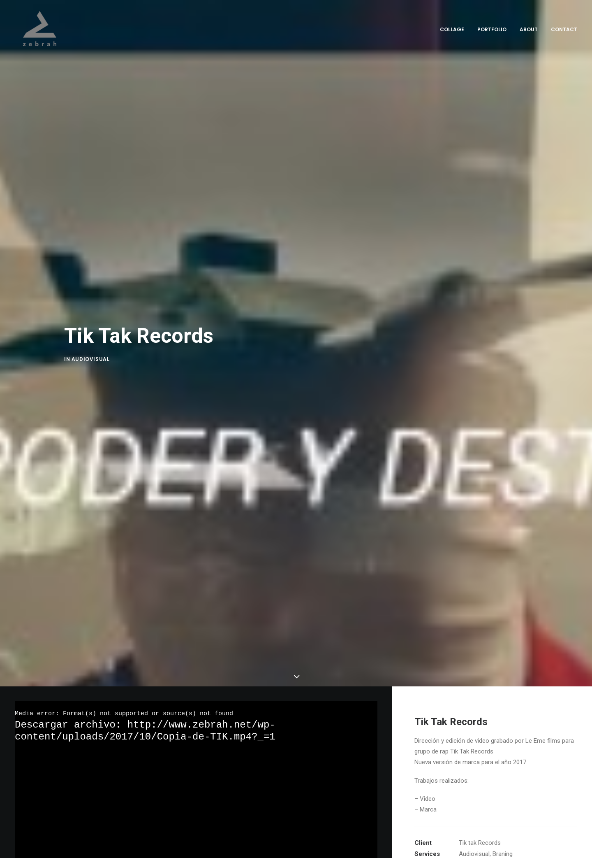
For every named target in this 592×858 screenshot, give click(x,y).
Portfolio (491, 29)
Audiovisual (91, 359)
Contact (564, 29)
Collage (452, 29)
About (529, 29)
